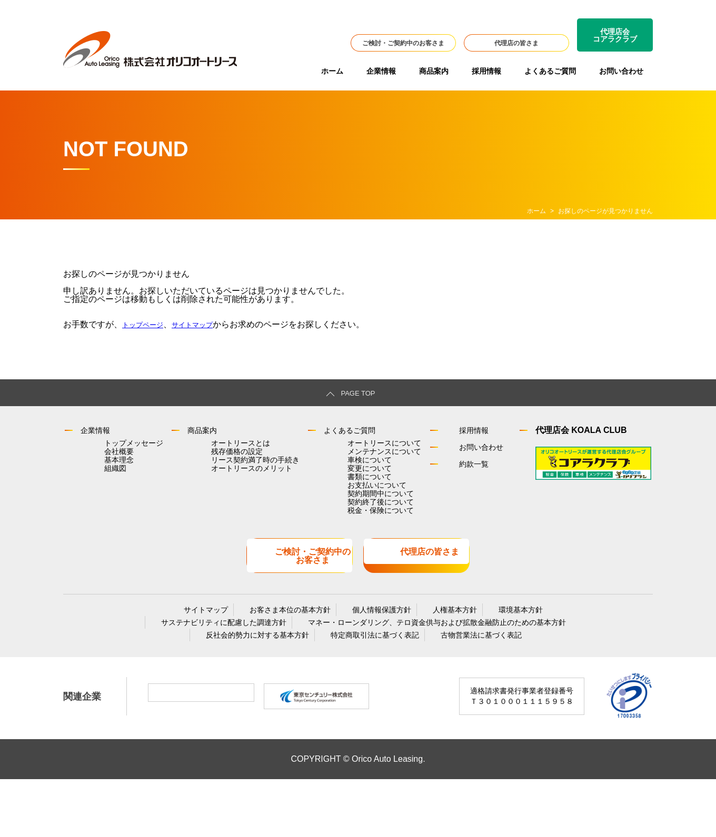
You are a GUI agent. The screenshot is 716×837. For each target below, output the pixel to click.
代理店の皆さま (516, 43)
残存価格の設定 (216, 462)
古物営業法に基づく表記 (465, 691)
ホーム (332, 71)
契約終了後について (353, 551)
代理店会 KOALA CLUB (570, 431)
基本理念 (106, 477)
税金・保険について (353, 565)
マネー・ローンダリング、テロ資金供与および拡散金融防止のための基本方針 (426, 674)
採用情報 (486, 71)
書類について (342, 506)
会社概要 (106, 462)
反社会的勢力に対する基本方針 (262, 691)
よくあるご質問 (550, 71)
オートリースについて (356, 447)
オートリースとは (220, 447)
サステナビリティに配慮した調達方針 (223, 674)
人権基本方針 (439, 657)
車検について (342, 477)
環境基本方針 (494, 657)
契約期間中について (353, 536)
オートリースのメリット (231, 492)
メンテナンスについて (356, 462)
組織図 (102, 492)
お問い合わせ (621, 71)
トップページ (147, 324)
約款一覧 (451, 465)
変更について (342, 492)
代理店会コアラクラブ (615, 35)
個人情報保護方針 (376, 657)
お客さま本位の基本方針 (295, 657)
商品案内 (434, 71)
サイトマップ (206, 324)
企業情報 (381, 71)
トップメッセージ (120, 447)
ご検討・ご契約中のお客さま (403, 43)
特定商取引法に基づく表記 (369, 691)
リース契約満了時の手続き (235, 477)
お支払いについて (349, 521)
